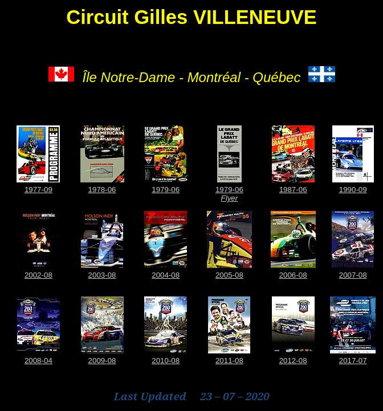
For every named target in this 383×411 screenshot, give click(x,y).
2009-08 (102, 360)
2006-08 (293, 275)
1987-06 (293, 189)
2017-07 (353, 360)
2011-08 (229, 360)
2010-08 (166, 360)
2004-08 (166, 275)
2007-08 (353, 275)
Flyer (229, 198)
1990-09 (353, 189)
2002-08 (38, 275)
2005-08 (229, 275)
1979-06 (166, 189)
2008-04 (38, 360)
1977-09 (38, 189)
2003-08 (102, 275)
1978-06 (102, 189)
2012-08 (293, 360)
